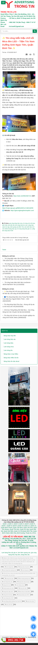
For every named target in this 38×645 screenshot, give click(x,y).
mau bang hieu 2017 (8, 598)
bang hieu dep (9, 578)
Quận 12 (33, 525)
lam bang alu (25, 570)
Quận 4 (21, 524)
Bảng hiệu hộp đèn (10, 335)
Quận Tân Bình (18, 527)
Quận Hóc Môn (8, 531)
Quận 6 (32, 524)
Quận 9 (15, 525)
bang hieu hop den (24, 566)
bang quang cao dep (8, 588)
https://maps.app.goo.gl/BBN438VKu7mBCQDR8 (17, 208)
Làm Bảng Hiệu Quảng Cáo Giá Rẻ (11, 601)
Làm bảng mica (9, 346)
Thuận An (29, 533)
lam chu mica (30, 601)
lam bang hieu (9, 566)
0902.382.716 (15, 639)
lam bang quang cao (24, 578)
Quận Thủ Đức (14, 529)
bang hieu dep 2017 (7, 591)
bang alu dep (23, 588)
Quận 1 (5, 524)
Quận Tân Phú (28, 527)
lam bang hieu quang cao (9, 570)
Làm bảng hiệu (8, 343)
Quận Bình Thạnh (6, 527)
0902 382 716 (29, 537)
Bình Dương (21, 533)
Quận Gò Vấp (24, 529)
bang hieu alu (25, 554)
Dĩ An (34, 533)
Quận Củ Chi (18, 531)
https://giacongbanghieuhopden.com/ (22, 210)
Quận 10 (21, 525)
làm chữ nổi (8, 604)
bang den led (6, 585)
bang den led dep (7, 594)
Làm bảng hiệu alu (10, 339)
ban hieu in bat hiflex (24, 591)
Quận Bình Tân (28, 531)
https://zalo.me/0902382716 (22, 196)
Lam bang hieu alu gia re (9, 552)
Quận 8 (9, 525)
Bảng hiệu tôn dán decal (11, 361)
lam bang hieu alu (7, 581)
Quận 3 (16, 524)
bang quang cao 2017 (23, 594)
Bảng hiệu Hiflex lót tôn (11, 357)
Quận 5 (27, 524)
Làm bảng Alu (8, 350)
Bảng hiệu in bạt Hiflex (11, 354)
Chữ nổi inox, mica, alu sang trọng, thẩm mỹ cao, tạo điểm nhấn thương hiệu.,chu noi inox (18, 574)
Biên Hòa (13, 533)
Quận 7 (4, 525)
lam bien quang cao (24, 552)
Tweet (4, 249)
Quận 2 (10, 524)
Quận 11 (27, 525)
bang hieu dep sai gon (23, 581)
